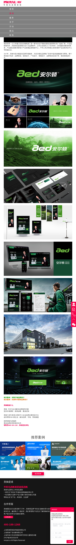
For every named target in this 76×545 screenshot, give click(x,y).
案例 (11, 13)
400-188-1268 (12, 524)
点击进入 (8, 517)
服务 (11, 18)
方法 (11, 26)
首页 (11, 9)
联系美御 (38, 474)
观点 (11, 31)
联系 (11, 35)
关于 (11, 22)
